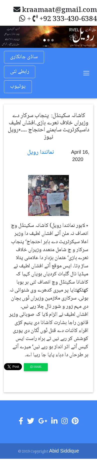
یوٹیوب (18, 86)
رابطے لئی (19, 71)
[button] (7, 37)
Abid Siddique (64, 451)
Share (36, 367)
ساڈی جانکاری (24, 57)
